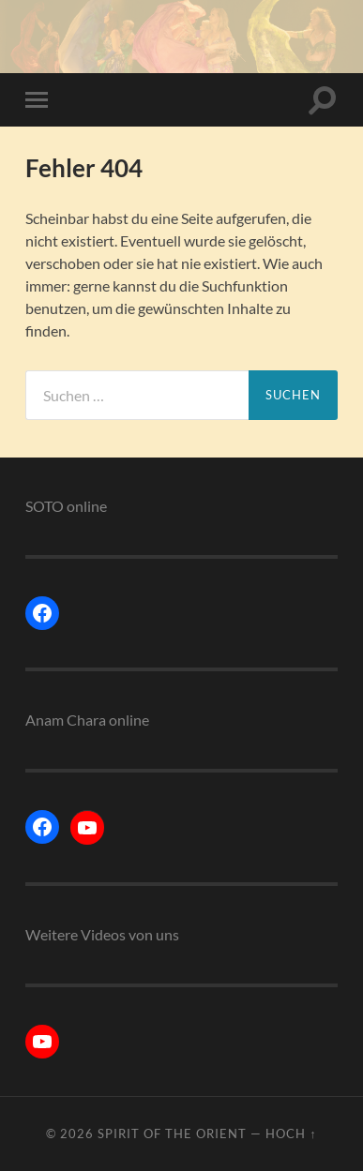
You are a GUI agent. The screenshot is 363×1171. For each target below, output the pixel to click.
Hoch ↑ (290, 1133)
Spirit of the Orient (172, 1133)
